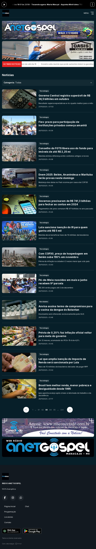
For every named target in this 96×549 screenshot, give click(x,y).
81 (39, 410)
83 (46, 410)
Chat (27, 506)
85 (54, 410)
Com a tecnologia (12, 544)
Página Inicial (10, 506)
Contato (7, 522)
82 (43, 410)
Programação (10, 512)
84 (50, 410)
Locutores (8, 517)
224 (62, 410)
